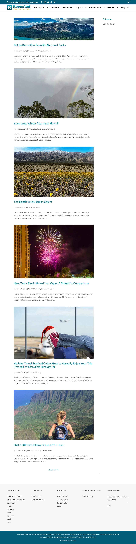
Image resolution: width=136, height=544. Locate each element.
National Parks (110, 8)
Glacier (9, 506)
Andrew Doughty (21, 51)
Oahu (9, 522)
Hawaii (44, 129)
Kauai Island (52, 8)
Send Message (87, 496)
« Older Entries (53, 470)
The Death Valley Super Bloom (33, 201)
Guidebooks (107, 24)
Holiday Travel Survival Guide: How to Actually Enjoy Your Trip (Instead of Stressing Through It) (53, 365)
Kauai (49, 129)
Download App (14, 2)
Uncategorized (47, 450)
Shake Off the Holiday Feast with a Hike (38, 444)
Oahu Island (94, 8)
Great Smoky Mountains (16, 500)
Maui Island (67, 8)
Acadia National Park (15, 496)
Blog (123, 8)
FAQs (59, 506)
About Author (62, 500)
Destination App (38, 500)
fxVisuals (72, 540)
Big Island (80, 8)
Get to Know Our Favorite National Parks (40, 45)
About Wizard (62, 496)
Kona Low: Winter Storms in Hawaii (36, 123)
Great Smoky (46, 51)
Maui (53, 129)
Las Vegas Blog (52, 289)
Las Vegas (38, 8)
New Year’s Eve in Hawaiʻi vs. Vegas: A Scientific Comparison (51, 283)
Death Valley (11, 503)
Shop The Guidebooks (29, 2)
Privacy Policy (62, 503)
